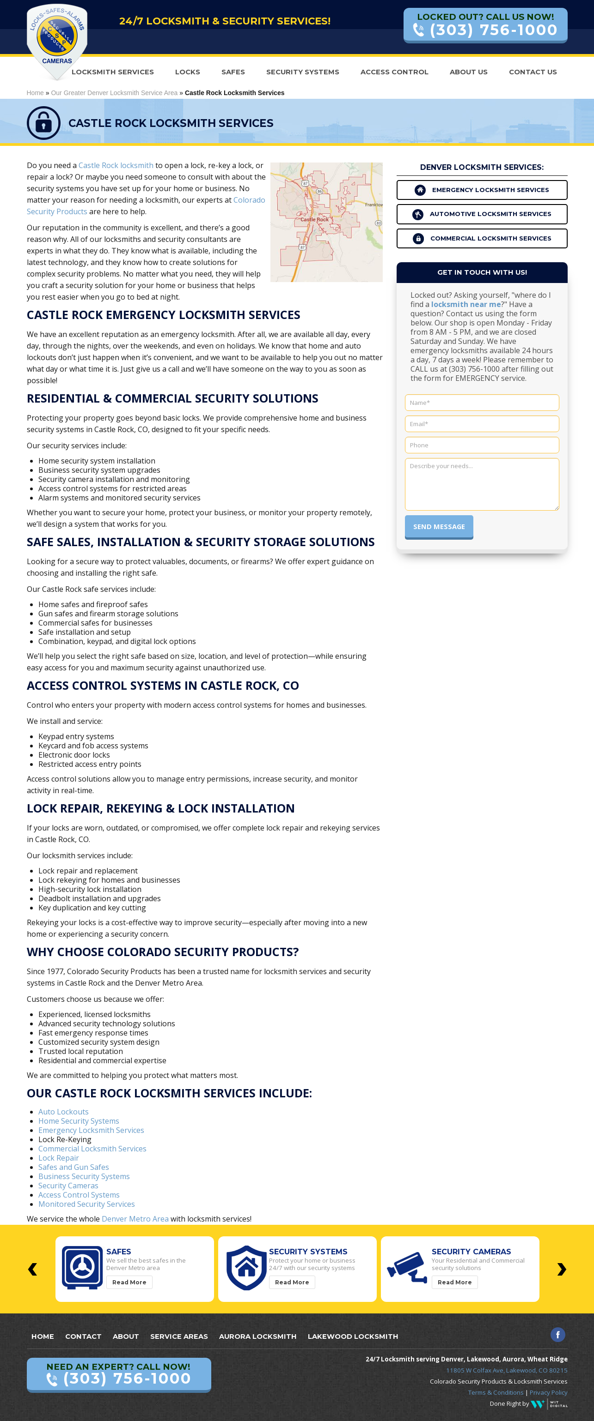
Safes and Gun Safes (73, 1167)
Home (35, 92)
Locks (187, 72)
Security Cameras (68, 1185)
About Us (469, 72)
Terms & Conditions (496, 1392)
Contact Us (533, 72)
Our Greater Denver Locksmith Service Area (114, 92)
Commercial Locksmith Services (92, 1149)
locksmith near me (466, 304)
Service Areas (179, 1336)
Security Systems (302, 72)
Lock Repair (58, 1158)
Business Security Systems (84, 1176)
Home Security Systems (78, 1121)
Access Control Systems (79, 1195)
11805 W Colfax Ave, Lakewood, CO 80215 (507, 1370)
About (126, 1336)
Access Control (395, 72)
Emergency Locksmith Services (91, 1130)
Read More (129, 1282)
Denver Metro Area (135, 1219)
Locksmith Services (113, 72)
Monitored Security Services (86, 1204)
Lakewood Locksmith (353, 1336)
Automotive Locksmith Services (481, 214)
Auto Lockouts (63, 1112)
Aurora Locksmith (258, 1336)
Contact (83, 1336)
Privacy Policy (549, 1392)
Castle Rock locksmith (116, 165)
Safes (233, 72)
